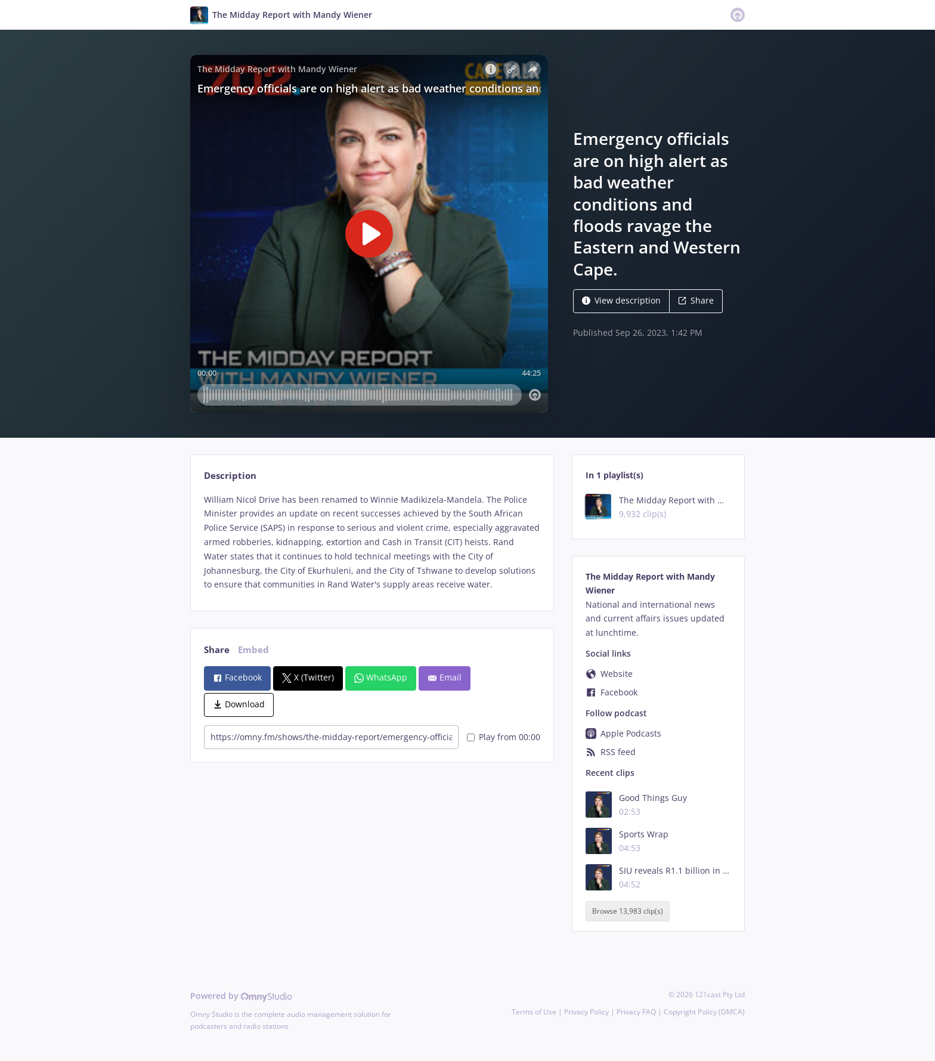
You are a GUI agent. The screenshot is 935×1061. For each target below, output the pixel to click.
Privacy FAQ (636, 1012)
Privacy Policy (586, 1012)
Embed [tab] (253, 650)
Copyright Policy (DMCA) (704, 1012)
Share (696, 300)
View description (621, 300)
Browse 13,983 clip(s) (627, 911)
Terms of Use (534, 1012)
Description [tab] (230, 475)
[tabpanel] (372, 542)
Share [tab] (217, 650)
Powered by (241, 995)
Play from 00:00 (503, 737)
